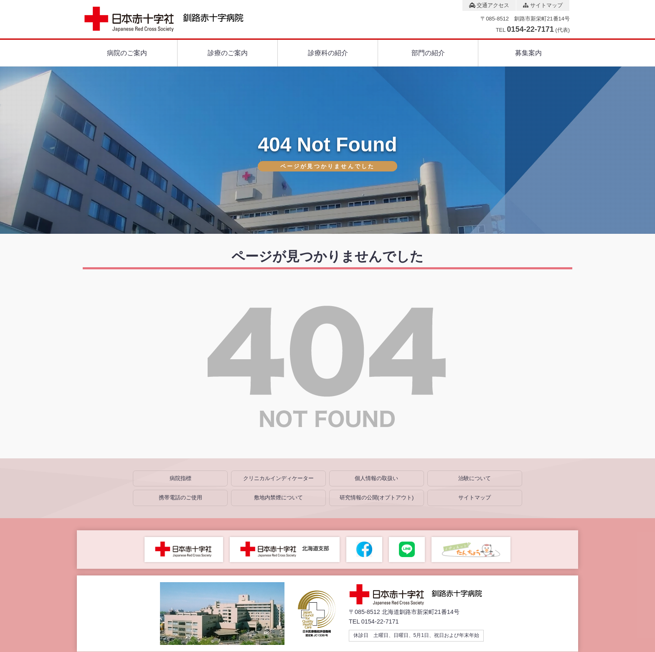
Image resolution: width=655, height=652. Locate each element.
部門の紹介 (428, 52)
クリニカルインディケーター (278, 478)
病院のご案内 (127, 52)
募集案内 (528, 52)
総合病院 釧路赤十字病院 (422, 594)
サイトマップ (543, 5)
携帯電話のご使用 (180, 497)
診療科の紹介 (328, 52)
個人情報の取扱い (376, 478)
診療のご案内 (228, 52)
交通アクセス (489, 5)
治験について (474, 478)
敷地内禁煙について (278, 497)
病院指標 (180, 478)
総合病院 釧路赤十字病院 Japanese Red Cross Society (171, 19)
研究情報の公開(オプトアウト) (377, 497)
